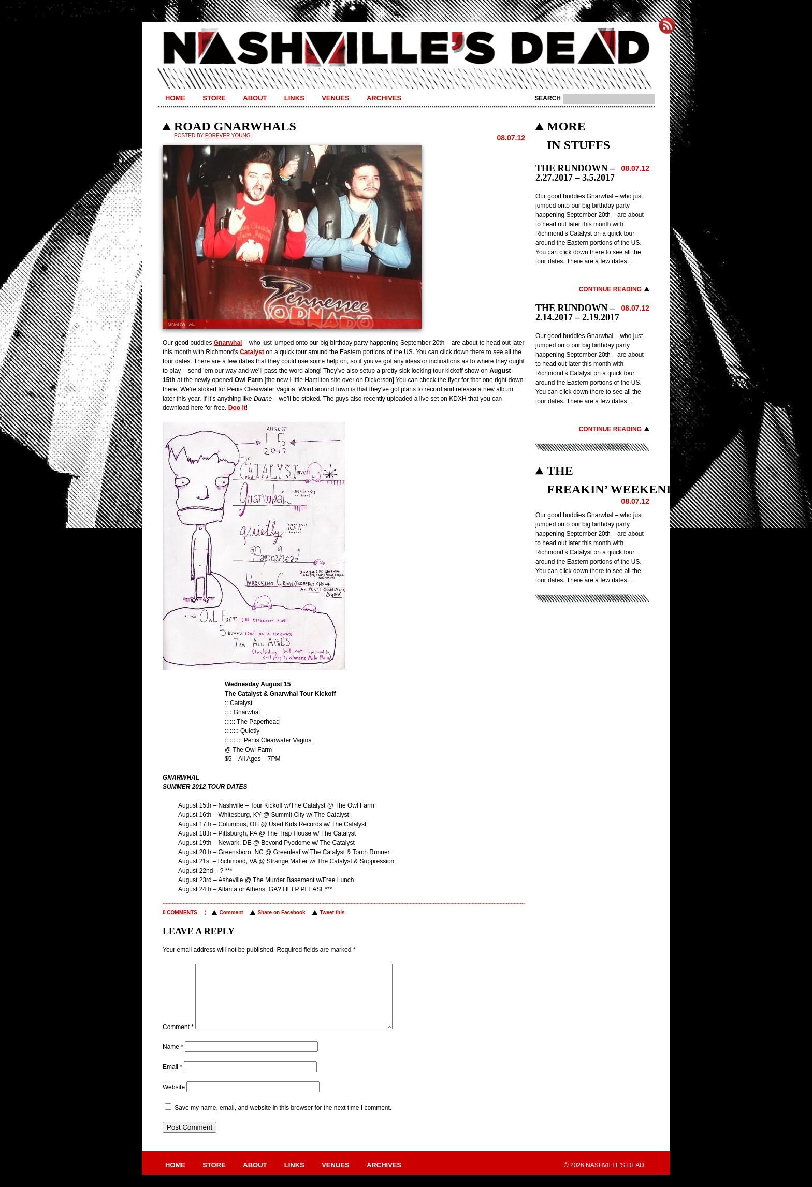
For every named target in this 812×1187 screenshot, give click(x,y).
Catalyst (252, 352)
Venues (335, 98)
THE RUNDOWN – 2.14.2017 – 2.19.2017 (577, 313)
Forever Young (228, 135)
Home (175, 98)
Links (294, 98)
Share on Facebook (281, 912)
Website (174, 1099)
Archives (384, 98)
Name (173, 1059)
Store (214, 98)
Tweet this (332, 912)
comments (182, 912)
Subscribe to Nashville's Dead (667, 25)
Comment (231, 912)
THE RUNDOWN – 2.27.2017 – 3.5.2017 (575, 173)
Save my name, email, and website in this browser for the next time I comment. (283, 1120)
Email (172, 1079)
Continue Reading (610, 289)
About (255, 98)
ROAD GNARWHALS (235, 126)
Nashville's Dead (406, 48)
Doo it (237, 408)
